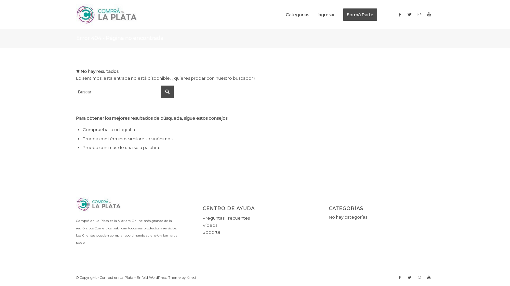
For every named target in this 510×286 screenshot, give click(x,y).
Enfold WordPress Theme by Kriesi (166, 277)
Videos (210, 225)
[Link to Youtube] (429, 14)
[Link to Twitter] (409, 14)
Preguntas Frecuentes (226, 218)
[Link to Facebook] (400, 14)
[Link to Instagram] (419, 14)
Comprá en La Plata (116, 277)
